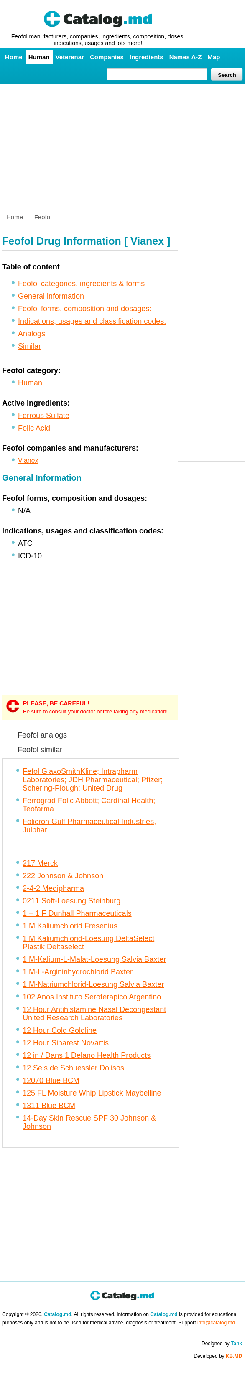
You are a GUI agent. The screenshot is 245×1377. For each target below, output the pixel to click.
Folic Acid (34, 428)
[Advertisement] (122, 144)
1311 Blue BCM (49, 1105)
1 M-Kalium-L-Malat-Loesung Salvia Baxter (94, 959)
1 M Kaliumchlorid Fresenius (70, 926)
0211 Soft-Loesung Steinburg (71, 901)
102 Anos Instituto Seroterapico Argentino (92, 997)
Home (14, 57)
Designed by (222, 1344)
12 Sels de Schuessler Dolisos (73, 1068)
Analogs (31, 334)
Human (39, 57)
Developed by (218, 1356)
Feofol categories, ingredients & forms (81, 283)
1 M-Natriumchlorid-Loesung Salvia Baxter (93, 984)
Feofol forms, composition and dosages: (84, 308)
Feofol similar (40, 750)
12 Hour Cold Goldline (60, 1030)
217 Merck (40, 863)
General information (51, 296)
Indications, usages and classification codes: (92, 321)
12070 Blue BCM (51, 1080)
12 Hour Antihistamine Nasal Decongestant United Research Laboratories (94, 1013)
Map (213, 57)
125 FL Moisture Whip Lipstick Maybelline (92, 1093)
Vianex (28, 460)
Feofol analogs (42, 735)
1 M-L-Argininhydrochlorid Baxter (78, 972)
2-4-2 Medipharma (53, 888)
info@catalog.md (216, 1323)
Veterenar (70, 57)
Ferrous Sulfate (43, 415)
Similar (29, 346)
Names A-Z (185, 57)
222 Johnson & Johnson (63, 876)
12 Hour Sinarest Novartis (66, 1043)
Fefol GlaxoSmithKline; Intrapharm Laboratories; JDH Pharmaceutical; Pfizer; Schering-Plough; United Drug (93, 779)
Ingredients (146, 57)
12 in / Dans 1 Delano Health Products (87, 1055)
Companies (107, 57)
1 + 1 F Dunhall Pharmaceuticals (77, 913)
